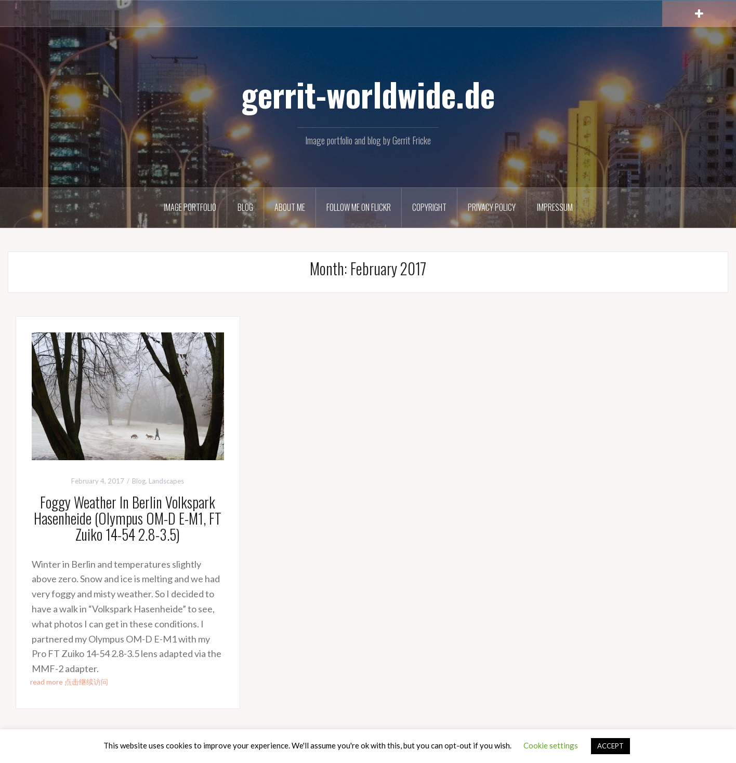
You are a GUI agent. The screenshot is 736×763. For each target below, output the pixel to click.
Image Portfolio (190, 207)
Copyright (429, 207)
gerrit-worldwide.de (368, 94)
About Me (289, 207)
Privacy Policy (492, 207)
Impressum (555, 207)
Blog (245, 207)
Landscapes (166, 481)
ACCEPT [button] (610, 746)
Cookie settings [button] (550, 745)
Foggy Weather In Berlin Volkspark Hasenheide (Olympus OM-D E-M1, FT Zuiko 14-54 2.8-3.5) (127, 518)
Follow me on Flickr (358, 207)
